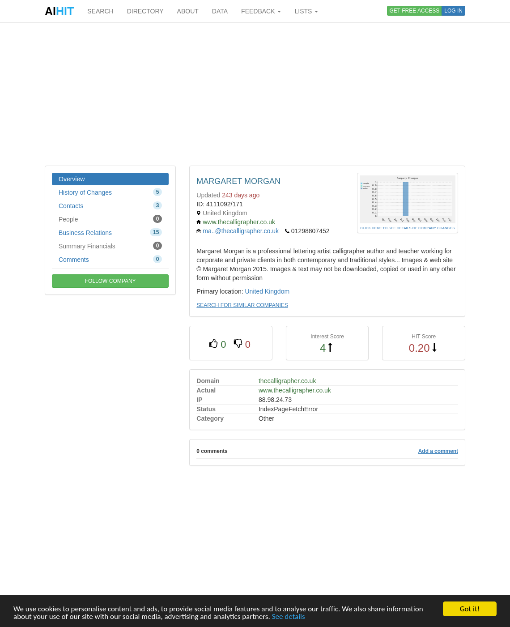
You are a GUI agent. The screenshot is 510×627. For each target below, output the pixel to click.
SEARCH (100, 11)
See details (288, 617)
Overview (72, 179)
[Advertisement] (255, 94)
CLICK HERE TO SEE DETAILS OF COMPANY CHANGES (407, 228)
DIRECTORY (145, 11)
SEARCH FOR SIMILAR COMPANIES (242, 305)
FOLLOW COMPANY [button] (110, 281)
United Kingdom (267, 291)
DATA (220, 11)
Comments (110, 259)
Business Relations (110, 232)
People (110, 219)
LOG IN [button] (453, 11)
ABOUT (188, 11)
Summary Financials (110, 246)
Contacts (110, 205)
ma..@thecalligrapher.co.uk (241, 231)
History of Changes (110, 192)
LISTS (306, 11)
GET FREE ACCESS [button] (415, 11)
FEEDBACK (261, 11)
